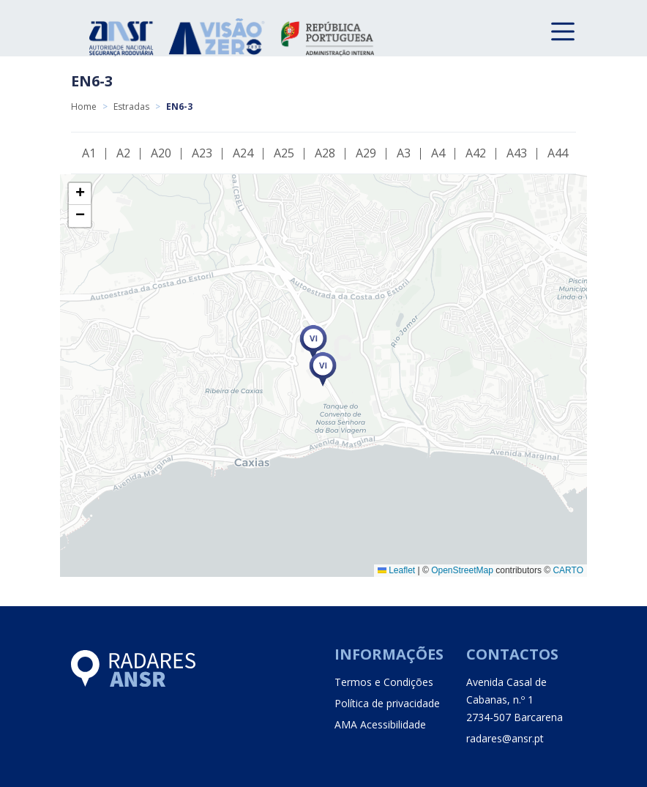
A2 (123, 153)
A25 (284, 153)
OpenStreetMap (462, 570)
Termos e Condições (383, 682)
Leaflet (396, 570)
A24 (243, 153)
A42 (475, 153)
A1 (89, 153)
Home (84, 106)
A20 (161, 153)
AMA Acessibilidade (380, 724)
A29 (366, 153)
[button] (323, 369)
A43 (516, 153)
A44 (557, 153)
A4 (438, 153)
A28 (325, 153)
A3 (404, 153)
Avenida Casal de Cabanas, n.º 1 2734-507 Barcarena (514, 699)
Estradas (131, 106)
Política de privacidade (387, 703)
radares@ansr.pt (505, 738)
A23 (202, 153)
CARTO (568, 570)
